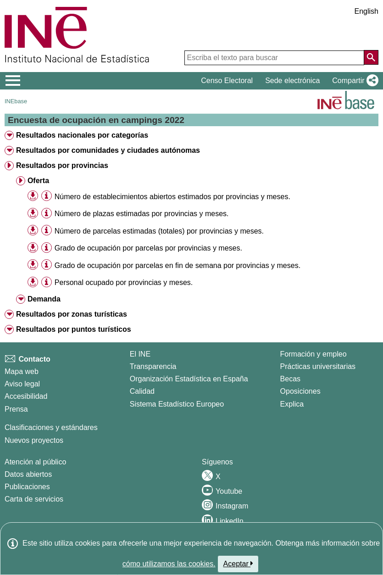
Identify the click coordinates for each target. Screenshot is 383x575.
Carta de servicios (34, 499)
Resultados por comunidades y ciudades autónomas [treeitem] (108, 150)
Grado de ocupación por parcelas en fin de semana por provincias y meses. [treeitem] (177, 265)
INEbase (16, 101)
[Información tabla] (46, 196)
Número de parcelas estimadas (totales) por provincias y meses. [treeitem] (159, 231)
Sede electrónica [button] (292, 80)
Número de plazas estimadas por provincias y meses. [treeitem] (142, 214)
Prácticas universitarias (318, 366)
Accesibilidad (26, 396)
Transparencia (153, 366)
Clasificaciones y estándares (51, 427)
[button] (353, 81)
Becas (290, 379)
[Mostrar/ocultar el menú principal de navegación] (13, 81)
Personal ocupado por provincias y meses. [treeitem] (124, 282)
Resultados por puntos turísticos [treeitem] (73, 329)
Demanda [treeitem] (44, 299)
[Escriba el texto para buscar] (274, 57)
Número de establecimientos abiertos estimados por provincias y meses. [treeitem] (172, 197)
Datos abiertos (28, 474)
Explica (292, 404)
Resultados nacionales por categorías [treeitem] (82, 135)
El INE (140, 354)
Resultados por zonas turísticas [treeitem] (71, 314)
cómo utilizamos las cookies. (169, 564)
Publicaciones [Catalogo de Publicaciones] (27, 487)
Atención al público (35, 462)
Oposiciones (300, 391)
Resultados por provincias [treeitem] (62, 165)
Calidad (142, 391)
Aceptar (238, 563)
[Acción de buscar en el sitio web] (371, 57)
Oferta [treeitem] (38, 180)
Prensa (16, 409)
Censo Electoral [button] (227, 80)
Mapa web (22, 371)
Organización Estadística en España (189, 379)
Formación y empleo (313, 354)
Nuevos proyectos (34, 440)
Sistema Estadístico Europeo (177, 404)
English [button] (366, 11)
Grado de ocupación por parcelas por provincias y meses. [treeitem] (148, 248)
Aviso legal (22, 384)
